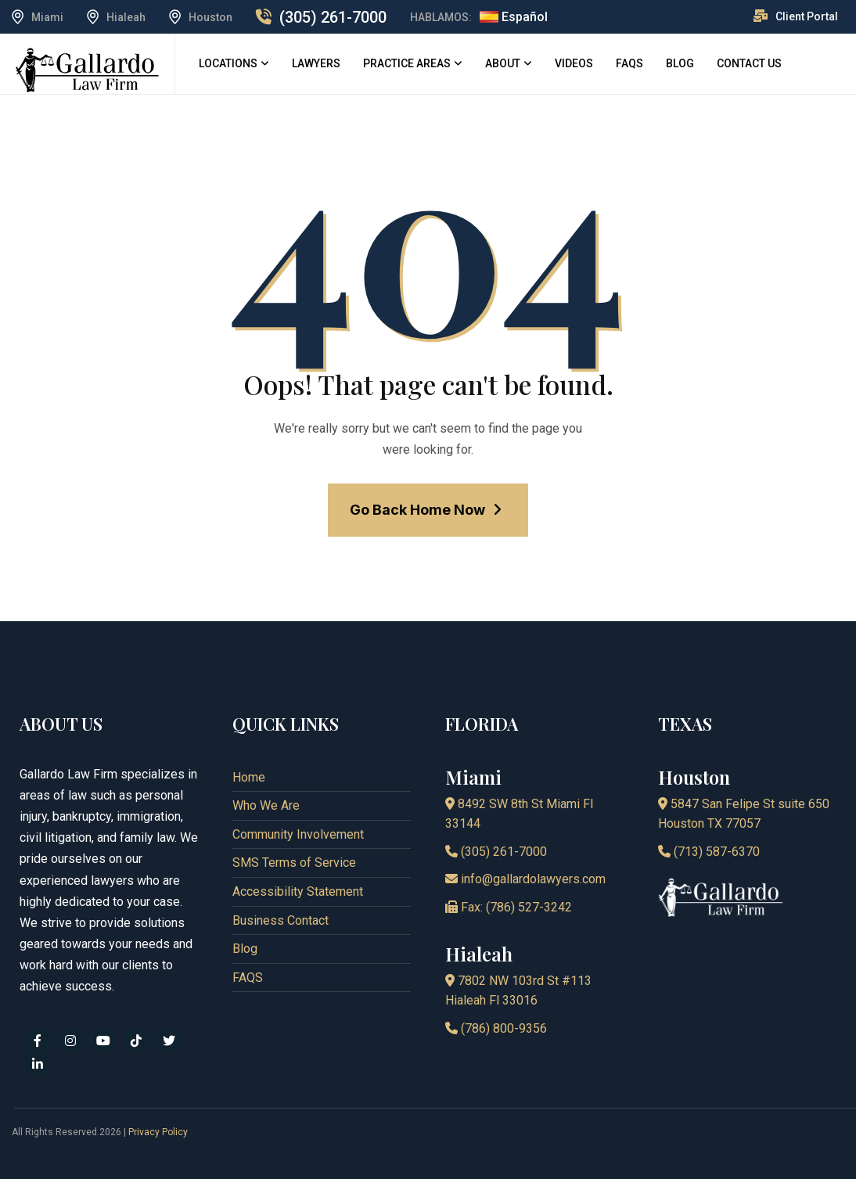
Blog (680, 63)
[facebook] (37, 1041)
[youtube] (103, 1041)
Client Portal (806, 16)
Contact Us (749, 63)
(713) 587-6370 (709, 851)
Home (248, 777)
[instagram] (70, 1041)
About (502, 63)
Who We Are (266, 805)
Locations (228, 63)
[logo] (87, 69)
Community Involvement (298, 834)
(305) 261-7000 (333, 17)
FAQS (629, 63)
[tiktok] (136, 1041)
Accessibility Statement (297, 891)
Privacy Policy (158, 1132)
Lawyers (316, 63)
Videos (574, 63)
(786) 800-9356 (496, 1028)
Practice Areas (407, 63)
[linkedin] (37, 1065)
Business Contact (280, 920)
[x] (169, 1041)
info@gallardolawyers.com (525, 879)
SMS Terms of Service (294, 862)
